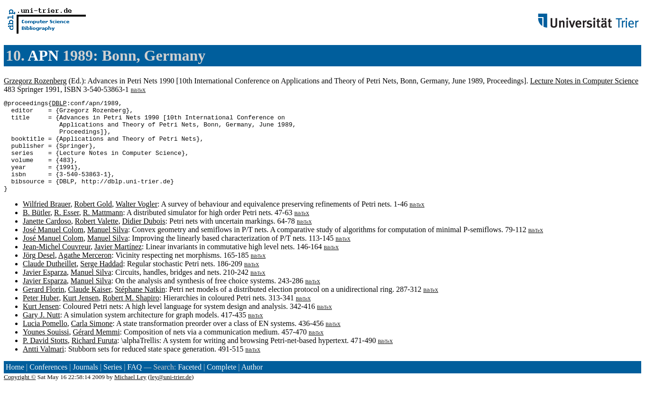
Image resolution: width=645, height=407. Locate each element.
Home (15, 385)
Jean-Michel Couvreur (57, 265)
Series (112, 385)
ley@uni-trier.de (171, 395)
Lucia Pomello (45, 342)
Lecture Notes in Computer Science (584, 81)
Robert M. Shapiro (130, 316)
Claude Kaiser (89, 308)
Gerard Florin (43, 308)
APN (43, 55)
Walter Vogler (136, 222)
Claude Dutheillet (49, 282)
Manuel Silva (107, 248)
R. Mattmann (103, 231)
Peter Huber (41, 316)
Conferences (48, 385)
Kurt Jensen (81, 316)
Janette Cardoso (47, 239)
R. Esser (66, 231)
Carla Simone (92, 342)
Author (252, 385)
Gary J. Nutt (41, 333)
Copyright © (20, 395)
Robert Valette (97, 239)
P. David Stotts (45, 359)
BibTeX (138, 90)
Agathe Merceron (84, 274)
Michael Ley (130, 395)
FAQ (134, 385)
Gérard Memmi (96, 350)
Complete (221, 385)
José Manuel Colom (53, 248)
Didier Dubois (143, 239)
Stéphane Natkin (140, 308)
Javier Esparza (45, 291)
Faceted (190, 385)
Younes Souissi (46, 350)
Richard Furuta (94, 359)
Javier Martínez (118, 265)
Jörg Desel (39, 274)
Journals (85, 385)
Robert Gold (93, 222)
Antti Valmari (43, 367)
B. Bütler (36, 231)
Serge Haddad (101, 282)
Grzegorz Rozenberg (35, 81)
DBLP (59, 104)
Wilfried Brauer (46, 222)
